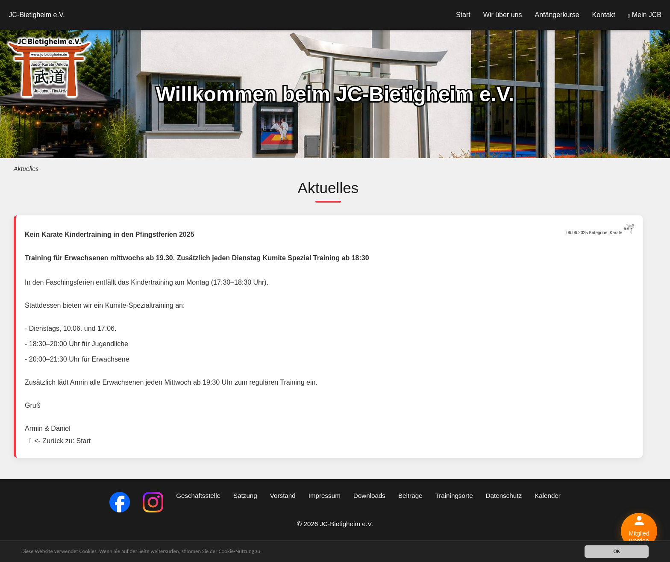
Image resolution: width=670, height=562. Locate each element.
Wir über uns (502, 14)
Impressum (325, 495)
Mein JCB (644, 14)
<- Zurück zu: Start (62, 440)
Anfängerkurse (557, 14)
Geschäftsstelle (198, 495)
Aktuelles (26, 168)
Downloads (369, 495)
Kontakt (603, 14)
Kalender (548, 495)
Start (463, 14)
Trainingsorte (454, 495)
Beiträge (410, 495)
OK (616, 551)
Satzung (245, 495)
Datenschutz (504, 495)
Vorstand (283, 495)
